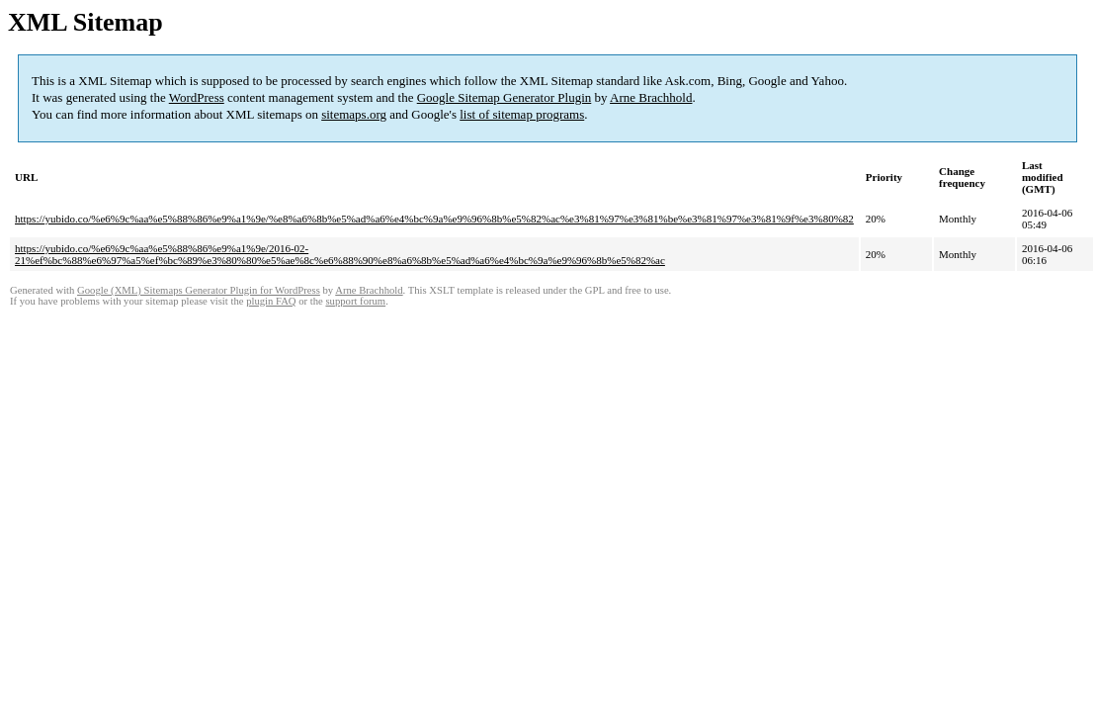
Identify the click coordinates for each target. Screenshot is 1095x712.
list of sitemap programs (522, 114)
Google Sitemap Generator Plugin (504, 97)
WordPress (196, 97)
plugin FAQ (270, 301)
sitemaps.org (353, 114)
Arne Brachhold (651, 97)
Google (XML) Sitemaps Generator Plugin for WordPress (198, 290)
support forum (355, 301)
